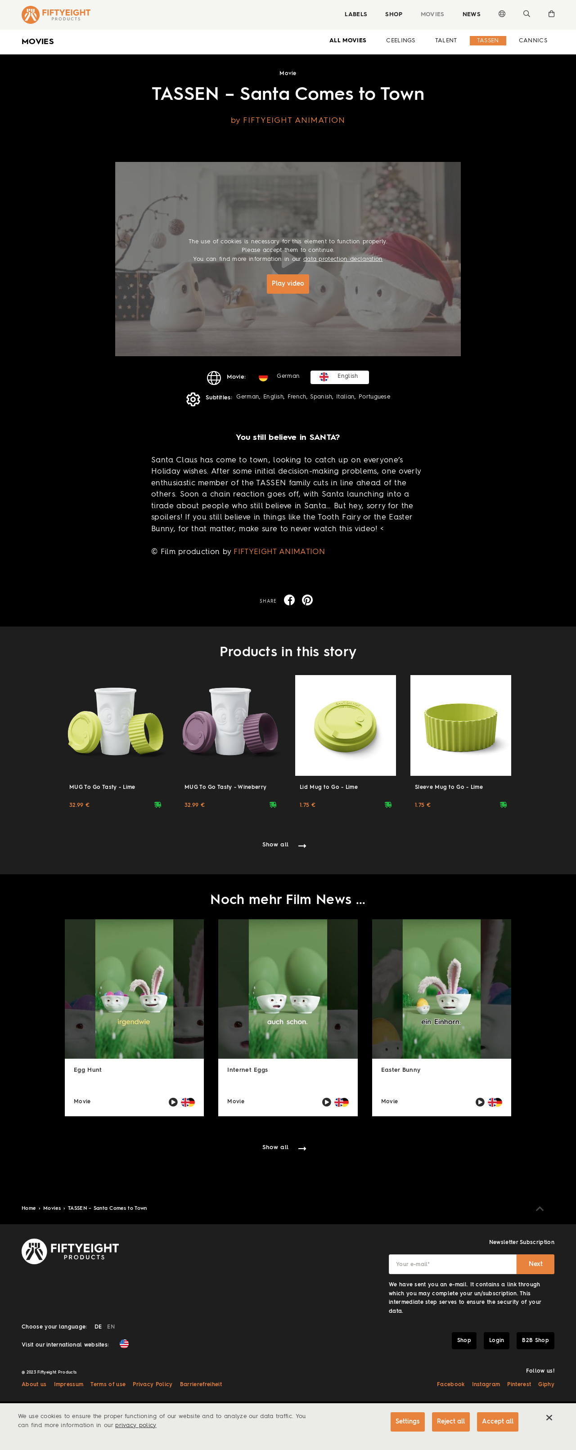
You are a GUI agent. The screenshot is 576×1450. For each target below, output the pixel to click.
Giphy (546, 1384)
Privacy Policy (152, 1384)
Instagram (486, 1384)
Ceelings (400, 41)
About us (34, 1384)
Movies (433, 15)
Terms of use (108, 1384)
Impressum (69, 1384)
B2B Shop (535, 1340)
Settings (408, 1422)
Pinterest (519, 1384)
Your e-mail (413, 1264)
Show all (275, 845)
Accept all (497, 1422)
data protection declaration (343, 259)
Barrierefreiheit (201, 1384)
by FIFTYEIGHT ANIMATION (288, 120)
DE (98, 1327)
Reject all (451, 1422)
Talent (446, 41)
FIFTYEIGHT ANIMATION (279, 552)
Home (30, 1208)
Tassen (488, 41)
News (472, 15)
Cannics (533, 41)
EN (111, 1327)
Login (496, 1340)
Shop (393, 15)
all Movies (347, 41)
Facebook (451, 1384)
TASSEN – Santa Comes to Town (107, 1208)
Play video (288, 284)
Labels (356, 15)
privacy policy (135, 1425)
